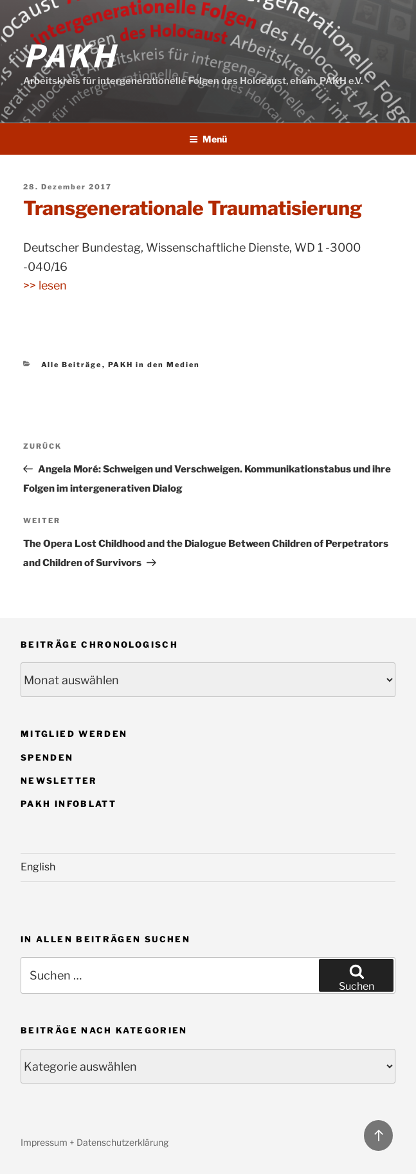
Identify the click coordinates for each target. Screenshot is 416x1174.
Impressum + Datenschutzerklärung (94, 1142)
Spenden (47, 757)
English (38, 867)
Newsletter (59, 780)
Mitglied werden (74, 734)
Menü (208, 139)
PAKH (70, 53)
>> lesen (45, 285)
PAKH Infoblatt (68, 803)
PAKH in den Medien (154, 364)
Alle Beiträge (71, 364)
